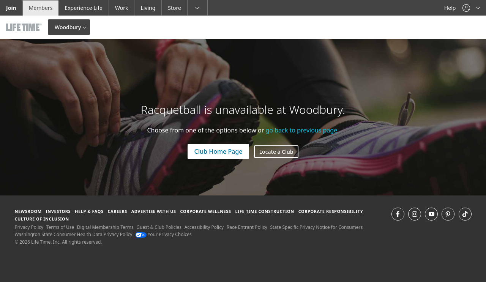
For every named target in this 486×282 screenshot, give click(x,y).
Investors (58, 211)
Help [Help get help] (450, 7)
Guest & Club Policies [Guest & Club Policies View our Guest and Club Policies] (158, 227)
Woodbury (68, 27)
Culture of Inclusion (41, 219)
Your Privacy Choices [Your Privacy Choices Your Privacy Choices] (163, 234)
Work (121, 7)
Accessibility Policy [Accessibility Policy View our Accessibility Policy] (204, 227)
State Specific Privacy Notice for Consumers (316, 227)
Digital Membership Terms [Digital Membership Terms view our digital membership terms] (105, 227)
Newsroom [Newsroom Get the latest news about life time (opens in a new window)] (27, 211)
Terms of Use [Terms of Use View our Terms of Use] (60, 227)
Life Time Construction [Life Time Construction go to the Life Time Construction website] (264, 211)
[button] (471, 8)
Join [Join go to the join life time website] (11, 7)
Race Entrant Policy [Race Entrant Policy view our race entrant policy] (247, 227)
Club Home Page (218, 151)
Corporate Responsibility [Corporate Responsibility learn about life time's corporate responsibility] (330, 211)
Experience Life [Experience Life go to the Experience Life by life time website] (84, 7)
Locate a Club (276, 151)
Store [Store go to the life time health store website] (174, 7)
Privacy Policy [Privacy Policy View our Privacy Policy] (28, 227)
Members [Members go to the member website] (41, 7)
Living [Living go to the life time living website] (147, 7)
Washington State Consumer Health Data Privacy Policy (73, 234)
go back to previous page (302, 130)
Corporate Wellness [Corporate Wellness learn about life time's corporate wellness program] (205, 211)
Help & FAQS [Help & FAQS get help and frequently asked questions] (89, 211)
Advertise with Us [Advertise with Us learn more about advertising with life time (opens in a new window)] (153, 211)
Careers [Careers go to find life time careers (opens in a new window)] (117, 211)
